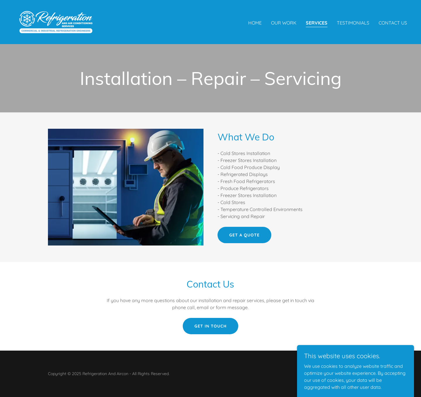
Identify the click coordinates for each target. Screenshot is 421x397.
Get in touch (210, 326)
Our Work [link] (283, 23)
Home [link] (255, 23)
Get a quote (244, 235)
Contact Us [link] (393, 23)
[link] (56, 22)
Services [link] (316, 23)
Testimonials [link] (353, 23)
